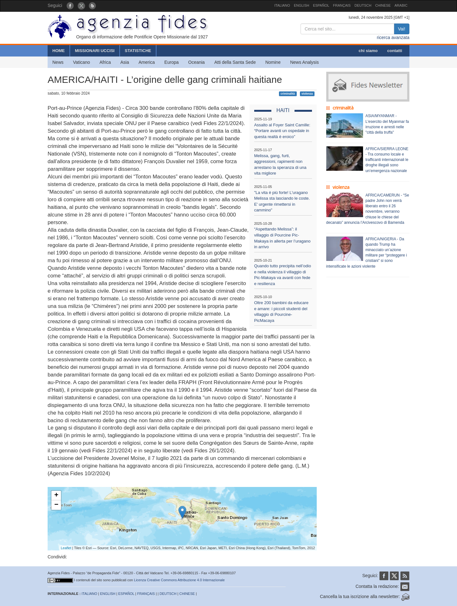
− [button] (56, 505)
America (147, 62)
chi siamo (368, 50)
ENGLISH (301, 5)
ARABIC (400, 5)
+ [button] (56, 495)
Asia (124, 62)
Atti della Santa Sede (235, 62)
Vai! (401, 28)
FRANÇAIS (342, 5)
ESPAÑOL (321, 5)
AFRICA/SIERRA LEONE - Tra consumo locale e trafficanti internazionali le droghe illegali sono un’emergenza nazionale (387, 160)
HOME (58, 50)
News (57, 62)
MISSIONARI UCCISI (95, 50)
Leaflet (66, 548)
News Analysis (304, 62)
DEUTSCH (362, 5)
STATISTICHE (138, 50)
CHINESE (383, 5)
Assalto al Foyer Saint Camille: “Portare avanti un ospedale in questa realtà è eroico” (282, 131)
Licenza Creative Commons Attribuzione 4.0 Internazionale (179, 580)
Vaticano (81, 62)
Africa (105, 62)
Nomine (273, 62)
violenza (307, 93)
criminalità (288, 93)
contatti (394, 50)
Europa (171, 62)
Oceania (196, 62)
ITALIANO (282, 5)
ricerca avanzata (393, 37)
